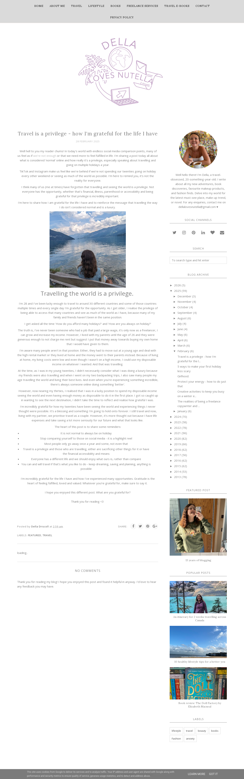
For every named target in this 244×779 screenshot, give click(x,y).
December (184, 296)
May (180, 334)
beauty (202, 730)
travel (47, 535)
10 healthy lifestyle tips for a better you (199, 661)
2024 (177, 416)
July (179, 323)
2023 (177, 422)
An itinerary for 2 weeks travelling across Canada (199, 618)
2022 (177, 428)
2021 (177, 433)
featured (34, 535)
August (182, 318)
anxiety (190, 738)
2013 (177, 477)
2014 (177, 471)
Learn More (196, 774)
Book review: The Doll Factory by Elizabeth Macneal (199, 704)
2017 (177, 455)
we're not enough (44, 156)
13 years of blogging (198, 560)
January (182, 411)
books (214, 730)
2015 (177, 466)
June (180, 329)
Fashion (176, 738)
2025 (177, 291)
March (181, 345)
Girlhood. (183, 376)
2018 (177, 449)
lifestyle (176, 730)
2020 (177, 438)
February (183, 351)
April (180, 340)
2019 (177, 444)
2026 (177, 285)
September (184, 313)
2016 (177, 460)
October (183, 307)
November (184, 301)
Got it (213, 774)
